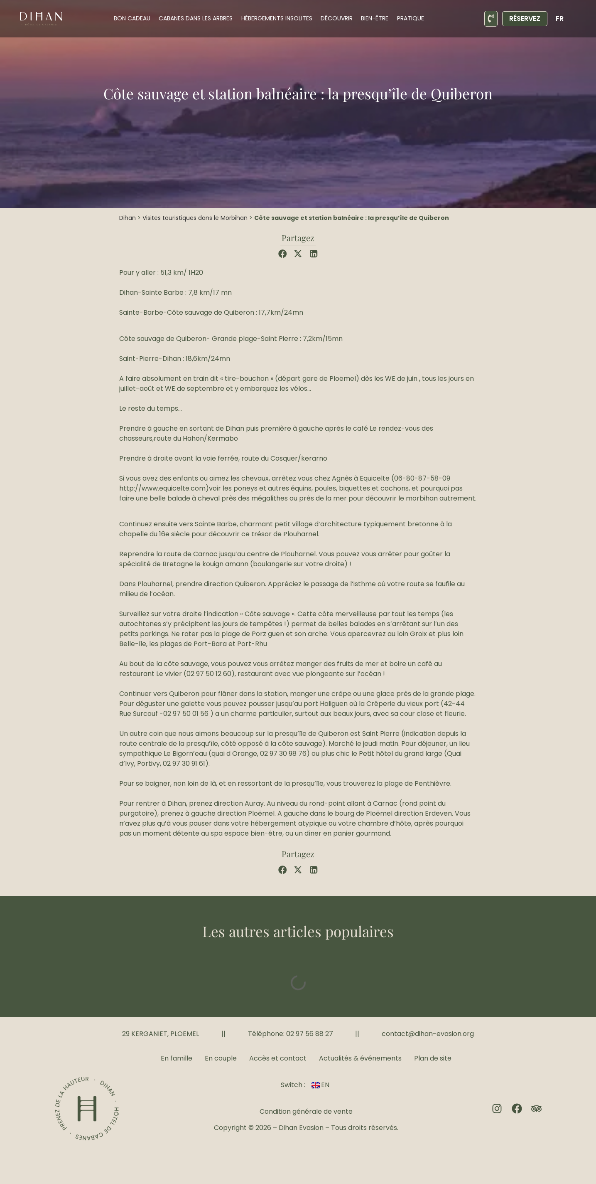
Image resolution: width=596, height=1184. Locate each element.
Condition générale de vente (306, 1111)
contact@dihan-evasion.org (428, 1033)
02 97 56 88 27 (309, 1033)
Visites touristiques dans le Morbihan (195, 218)
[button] (282, 254)
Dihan (127, 218)
